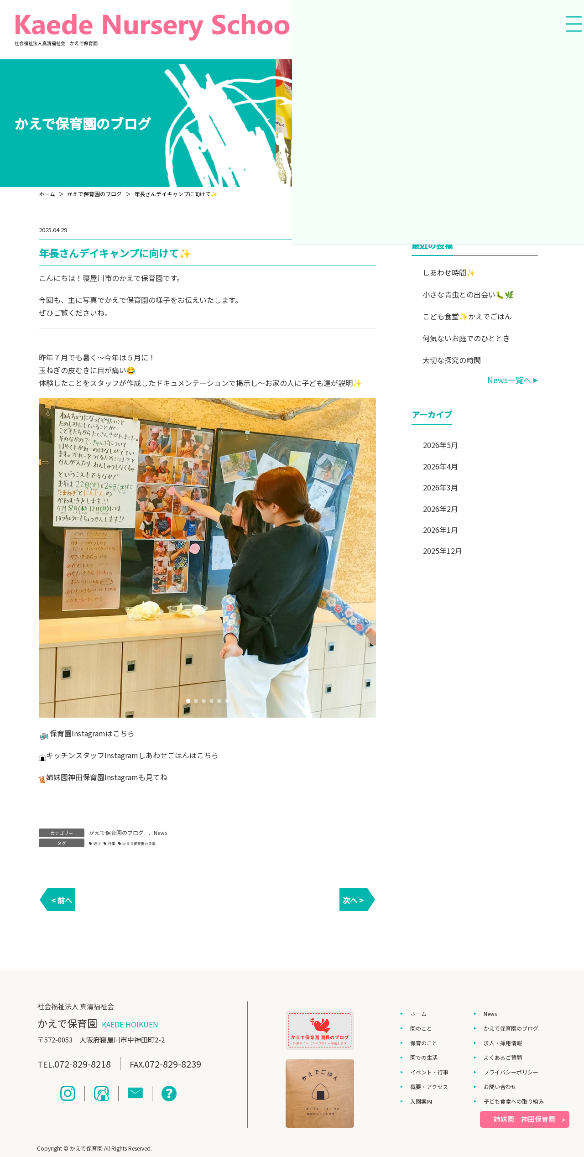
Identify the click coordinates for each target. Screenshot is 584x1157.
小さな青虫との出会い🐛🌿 (468, 294)
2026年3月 (440, 487)
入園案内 (421, 1101)
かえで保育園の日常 (139, 843)
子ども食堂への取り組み (514, 1101)
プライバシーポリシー (511, 1072)
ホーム (418, 1013)
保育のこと (424, 1043)
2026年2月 (440, 508)
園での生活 (424, 1057)
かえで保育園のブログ (116, 832)
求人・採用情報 (503, 1043)
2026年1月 (440, 529)
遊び (97, 843)
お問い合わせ (500, 1086)
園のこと (421, 1028)
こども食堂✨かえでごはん (467, 316)
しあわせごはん (163, 755)
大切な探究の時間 (452, 359)
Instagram (88, 733)
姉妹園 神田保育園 (524, 1119)
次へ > (353, 900)
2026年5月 (440, 444)
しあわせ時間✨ (449, 272)
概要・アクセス (429, 1086)
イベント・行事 (429, 1072)
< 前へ (61, 900)
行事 (111, 843)
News (160, 832)
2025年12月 (442, 550)
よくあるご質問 (503, 1057)
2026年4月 (440, 466)
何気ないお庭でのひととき (467, 338)
